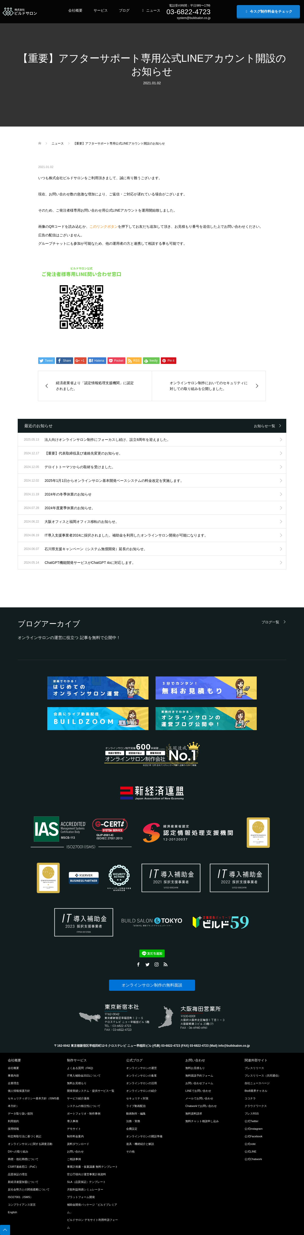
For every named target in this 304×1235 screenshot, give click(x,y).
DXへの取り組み (18, 1151)
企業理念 (13, 1083)
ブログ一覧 (270, 622)
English (12, 1212)
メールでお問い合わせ (199, 1098)
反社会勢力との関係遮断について (29, 1189)
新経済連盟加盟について (23, 1181)
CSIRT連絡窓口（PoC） (23, 1166)
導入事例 (72, 1121)
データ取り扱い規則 (20, 1113)
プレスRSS (252, 1113)
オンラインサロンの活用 (141, 1083)
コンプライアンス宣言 (22, 1204)
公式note (250, 1143)
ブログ (124, 10)
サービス (101, 10)
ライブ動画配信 (136, 1105)
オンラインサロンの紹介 (141, 1090)
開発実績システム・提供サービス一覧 (90, 1090)
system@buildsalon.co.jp (193, 18)
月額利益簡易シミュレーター (85, 1189)
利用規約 (13, 1121)
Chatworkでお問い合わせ (201, 1105)
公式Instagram (254, 1128)
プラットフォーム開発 (81, 1197)
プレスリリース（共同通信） (263, 1075)
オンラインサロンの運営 (141, 1067)
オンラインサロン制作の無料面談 (152, 985)
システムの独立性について (83, 1105)
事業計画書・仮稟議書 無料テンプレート (92, 1166)
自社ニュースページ (257, 1083)
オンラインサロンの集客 (141, 1075)
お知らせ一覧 (264, 426)
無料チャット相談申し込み (202, 1121)
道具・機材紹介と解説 (140, 1143)
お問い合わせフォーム (199, 1083)
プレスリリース (254, 1067)
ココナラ (250, 1098)
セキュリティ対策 (137, 1098)
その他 (130, 1151)
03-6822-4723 (188, 12)
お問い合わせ (75, 1151)
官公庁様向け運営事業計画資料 (86, 1174)
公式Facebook (254, 1136)
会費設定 (131, 1128)
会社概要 (75, 10)
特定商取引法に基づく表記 (24, 1136)
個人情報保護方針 (19, 1090)
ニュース (150, 10)
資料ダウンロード (78, 1143)
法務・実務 (133, 1121)
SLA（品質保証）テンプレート (86, 1181)
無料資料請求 (193, 1113)
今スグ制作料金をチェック (268, 11)
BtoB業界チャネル (256, 1090)
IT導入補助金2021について (84, 1075)
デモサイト (74, 1128)
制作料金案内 (75, 1136)
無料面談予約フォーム (199, 1075)
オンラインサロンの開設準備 (144, 1136)
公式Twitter (251, 1121)
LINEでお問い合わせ (198, 1090)
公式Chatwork (253, 1159)
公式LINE (250, 1151)
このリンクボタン (104, 226)
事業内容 (13, 1075)
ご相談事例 (74, 1159)
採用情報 (13, 1128)
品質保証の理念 (17, 1174)
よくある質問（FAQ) (80, 1067)
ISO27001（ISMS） (20, 1197)
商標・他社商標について (23, 1159)
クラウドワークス (256, 1105)
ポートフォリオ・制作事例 (83, 1113)
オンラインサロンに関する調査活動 (30, 1143)
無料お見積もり (76, 1083)
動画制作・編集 (136, 1113)
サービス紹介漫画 (78, 1098)
